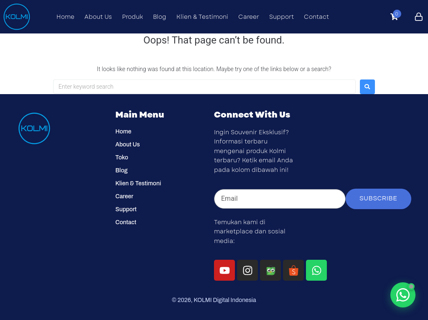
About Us (98, 17)
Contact (316, 17)
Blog (159, 17)
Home (65, 17)
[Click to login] (419, 17)
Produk (132, 17)
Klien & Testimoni (202, 17)
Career (248, 17)
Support (281, 17)
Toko (121, 157)
